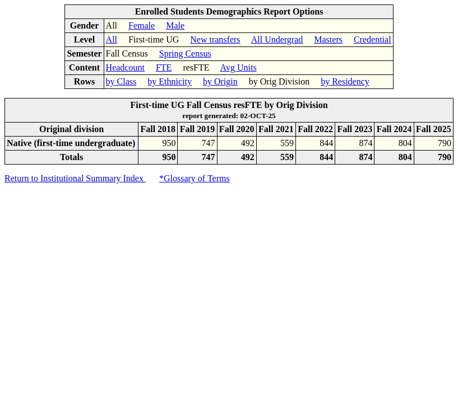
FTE (164, 67)
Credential (372, 39)
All (111, 39)
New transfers (215, 39)
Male (175, 25)
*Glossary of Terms (194, 178)
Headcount (125, 67)
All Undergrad (277, 39)
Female (141, 25)
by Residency (345, 81)
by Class (121, 81)
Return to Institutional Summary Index (75, 178)
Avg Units (238, 67)
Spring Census (185, 53)
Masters (328, 39)
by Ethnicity (169, 81)
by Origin (220, 81)
